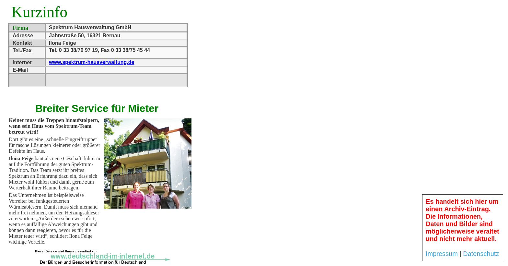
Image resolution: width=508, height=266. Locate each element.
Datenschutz (481, 253)
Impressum (442, 253)
